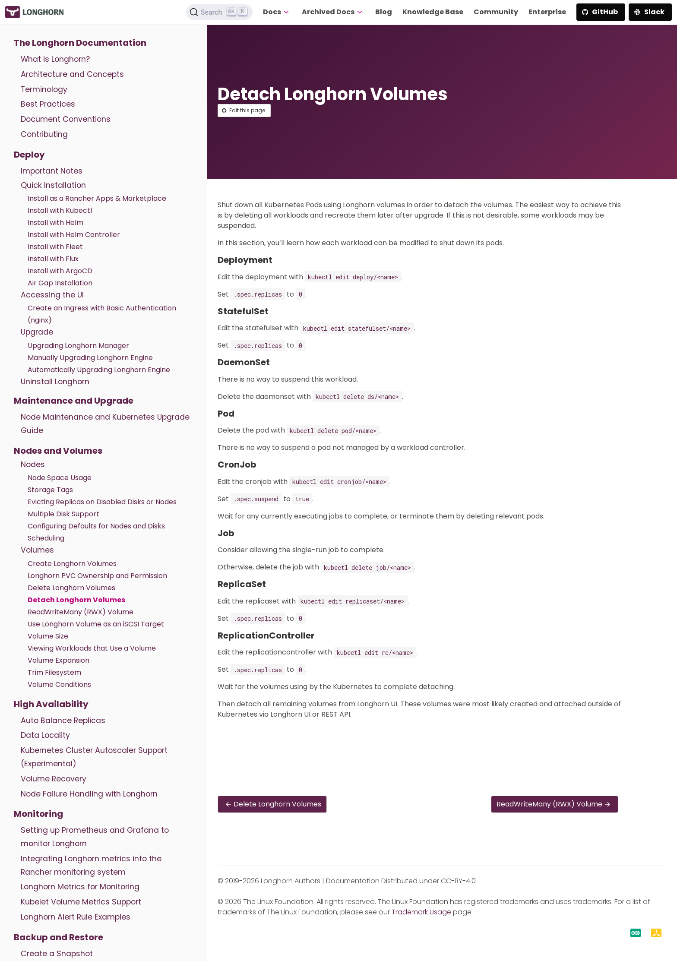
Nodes (33, 464)
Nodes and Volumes (58, 451)
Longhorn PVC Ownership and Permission (97, 576)
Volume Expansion (58, 660)
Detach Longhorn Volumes (76, 600)
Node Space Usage (60, 478)
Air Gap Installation (60, 283)
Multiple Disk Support (63, 514)
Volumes (37, 550)
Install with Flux (53, 259)
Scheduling (46, 538)
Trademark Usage (421, 912)
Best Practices (48, 104)
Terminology (44, 89)
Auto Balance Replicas (63, 720)
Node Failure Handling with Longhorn (89, 794)
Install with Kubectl (60, 210)
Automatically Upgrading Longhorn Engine (99, 370)
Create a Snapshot (57, 953)
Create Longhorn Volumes (72, 564)
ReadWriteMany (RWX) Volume (80, 612)
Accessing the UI (52, 295)
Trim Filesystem (54, 672)
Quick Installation (53, 185)
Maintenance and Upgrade (73, 401)
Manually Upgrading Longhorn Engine (90, 358)
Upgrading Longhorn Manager (78, 346)
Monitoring (38, 814)
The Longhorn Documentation (80, 43)
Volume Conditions (59, 684)
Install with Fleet (55, 247)
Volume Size (48, 636)
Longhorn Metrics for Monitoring (80, 887)
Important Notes (51, 171)
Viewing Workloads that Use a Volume (92, 648)
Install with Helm (55, 223)
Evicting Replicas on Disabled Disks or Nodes (102, 502)
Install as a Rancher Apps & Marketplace (97, 198)
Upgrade (37, 332)
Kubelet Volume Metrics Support (81, 902)
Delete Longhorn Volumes (71, 588)
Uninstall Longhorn (55, 381)
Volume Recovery (53, 779)
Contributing (44, 134)
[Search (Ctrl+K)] (219, 12)
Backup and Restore (58, 937)
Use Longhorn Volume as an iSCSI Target (96, 624)
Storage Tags (50, 490)
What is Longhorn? (55, 59)
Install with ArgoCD (60, 271)
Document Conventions (66, 119)
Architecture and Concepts (72, 74)
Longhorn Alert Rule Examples (75, 917)
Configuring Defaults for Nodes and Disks (96, 526)
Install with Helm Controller (74, 235)
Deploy (29, 155)
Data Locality (45, 735)
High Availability (51, 704)
